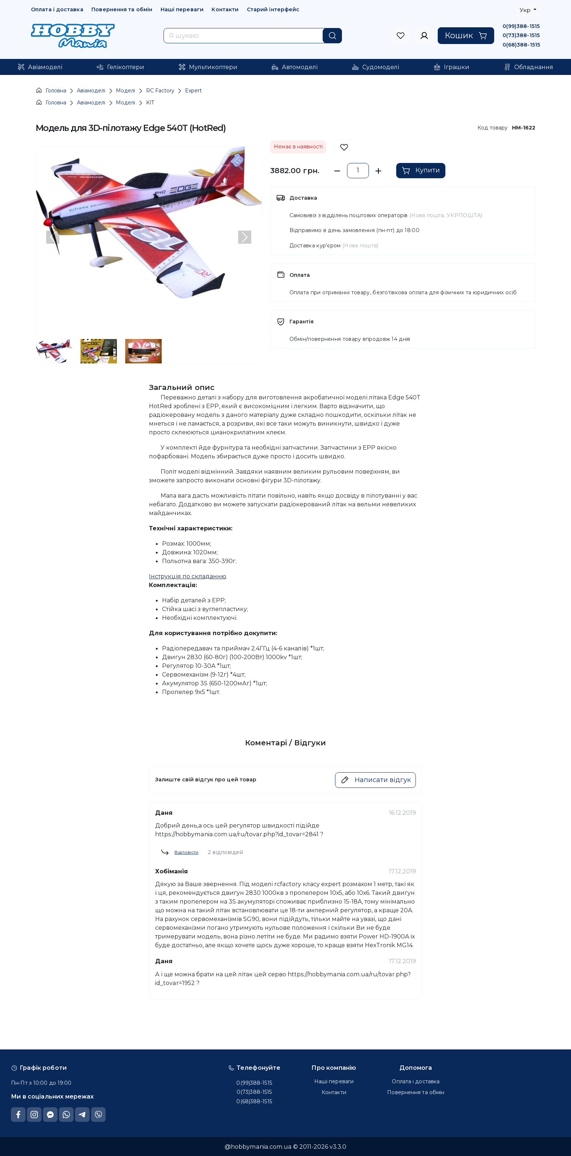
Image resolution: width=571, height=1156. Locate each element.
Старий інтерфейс (273, 9)
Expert (193, 90)
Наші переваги (182, 9)
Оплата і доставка (57, 9)
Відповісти (180, 852)
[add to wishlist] (344, 147)
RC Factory (160, 90)
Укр (526, 10)
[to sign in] (400, 35)
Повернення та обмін (121, 9)
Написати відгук (375, 780)
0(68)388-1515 (521, 44)
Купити (421, 170)
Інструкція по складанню (187, 576)
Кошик (466, 35)
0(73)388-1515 (521, 35)
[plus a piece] (378, 171)
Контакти (225, 9)
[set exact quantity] (358, 171)
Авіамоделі (91, 90)
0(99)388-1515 (521, 26)
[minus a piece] (337, 171)
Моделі (125, 90)
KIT (150, 102)
